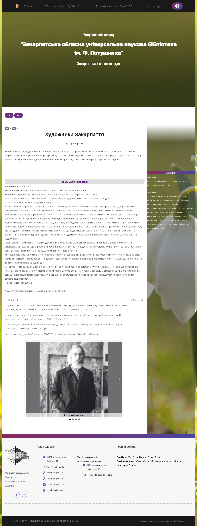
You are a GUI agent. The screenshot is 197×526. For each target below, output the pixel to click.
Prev (29, 379)
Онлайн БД (138, 6)
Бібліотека (30, 6)
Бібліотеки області (49, 6)
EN (18, 115)
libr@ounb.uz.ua (57, 484)
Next (119, 379)
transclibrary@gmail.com (101, 474)
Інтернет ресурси (159, 6)
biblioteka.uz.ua (56, 490)
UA (9, 115)
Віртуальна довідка (118, 6)
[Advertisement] (171, 149)
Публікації (68, 6)
